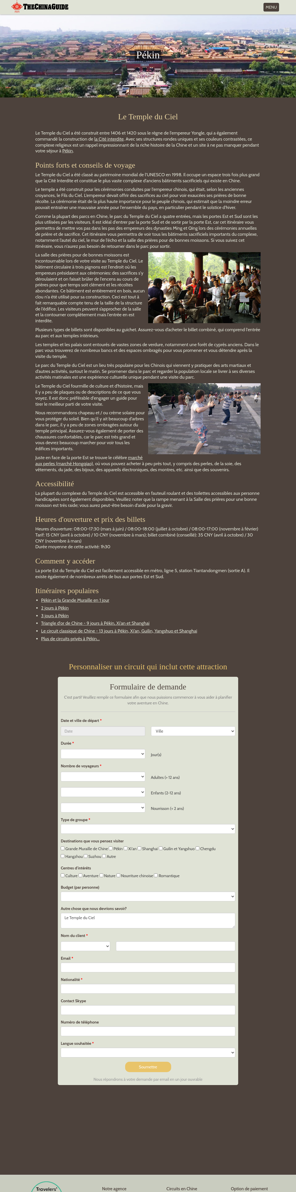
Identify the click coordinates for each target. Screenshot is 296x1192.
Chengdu (205, 848)
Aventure (88, 875)
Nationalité (70, 979)
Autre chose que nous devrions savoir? (94, 908)
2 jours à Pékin (55, 608)
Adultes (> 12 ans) (165, 777)
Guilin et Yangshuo (177, 848)
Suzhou (92, 856)
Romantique (166, 875)
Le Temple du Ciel (148, 920)
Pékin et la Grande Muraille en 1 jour (75, 600)
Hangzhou (72, 856)
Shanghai (148, 848)
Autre (109, 856)
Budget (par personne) (80, 887)
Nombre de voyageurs (80, 766)
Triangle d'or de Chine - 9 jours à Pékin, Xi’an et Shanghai (95, 623)
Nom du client (73, 935)
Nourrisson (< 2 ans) (167, 808)
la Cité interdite (109, 139)
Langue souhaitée (76, 1043)
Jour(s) (156, 754)
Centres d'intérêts (76, 868)
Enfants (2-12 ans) (166, 793)
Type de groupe (74, 819)
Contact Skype (73, 1000)
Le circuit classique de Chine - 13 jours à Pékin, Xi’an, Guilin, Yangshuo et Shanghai (119, 631)
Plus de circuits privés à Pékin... (70, 638)
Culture (69, 875)
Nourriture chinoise (135, 875)
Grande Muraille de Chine (84, 848)
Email (65, 958)
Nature (108, 875)
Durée (66, 743)
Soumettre (148, 1067)
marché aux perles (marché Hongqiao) (89, 460)
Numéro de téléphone (80, 1022)
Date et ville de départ (80, 720)
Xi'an (130, 848)
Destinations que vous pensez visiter (92, 841)
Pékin (67, 151)
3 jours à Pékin (55, 615)
